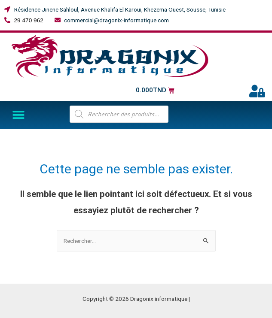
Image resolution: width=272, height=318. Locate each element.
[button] (18, 115)
